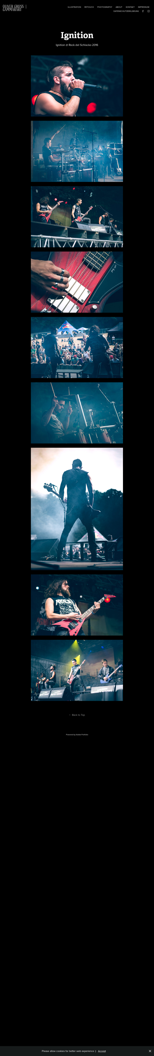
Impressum (143, 7)
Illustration (74, 7)
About (119, 7)
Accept (102, 1051)
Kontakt (130, 7)
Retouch (89, 7)
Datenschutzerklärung (126, 11)
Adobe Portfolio (82, 734)
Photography (104, 7)
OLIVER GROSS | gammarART (15, 8)
